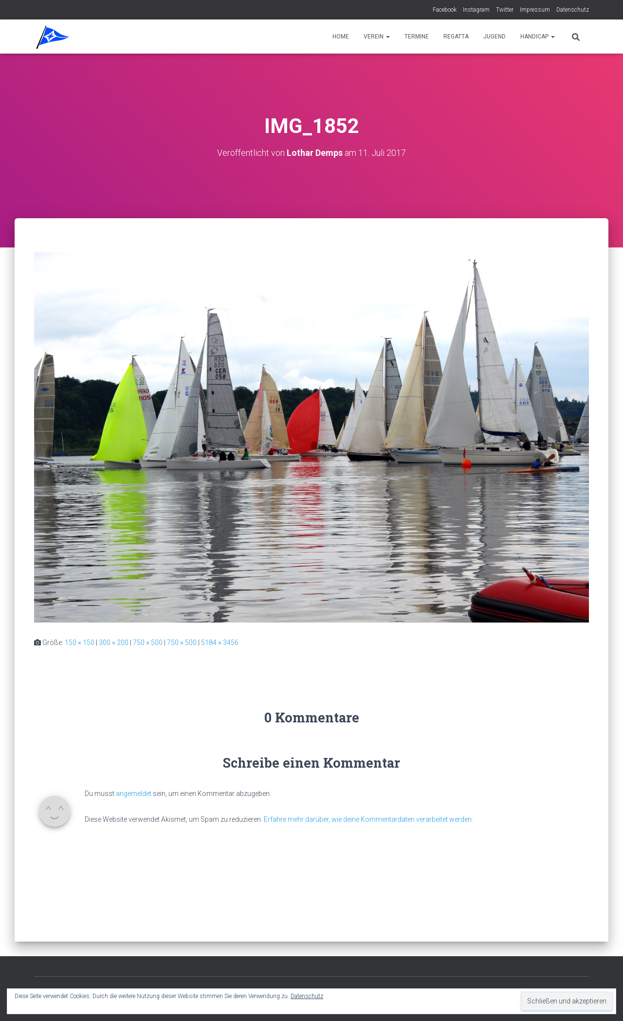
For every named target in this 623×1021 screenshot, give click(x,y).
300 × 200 (113, 642)
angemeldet (133, 793)
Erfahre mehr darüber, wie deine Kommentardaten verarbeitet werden (368, 819)
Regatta (456, 36)
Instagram (476, 9)
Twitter (504, 9)
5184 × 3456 (219, 642)
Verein (377, 36)
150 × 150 (79, 642)
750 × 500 (148, 642)
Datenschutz (572, 9)
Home (340, 36)
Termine (416, 36)
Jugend (494, 36)
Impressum (535, 9)
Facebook (445, 9)
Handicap (537, 36)
